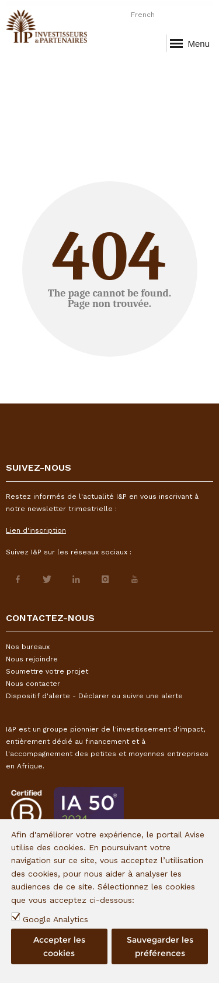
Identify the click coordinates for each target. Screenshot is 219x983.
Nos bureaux (28, 647)
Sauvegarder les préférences (160, 946)
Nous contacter (33, 684)
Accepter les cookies (59, 946)
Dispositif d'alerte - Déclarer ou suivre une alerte (94, 696)
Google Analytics (55, 919)
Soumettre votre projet (47, 671)
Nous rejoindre (32, 659)
